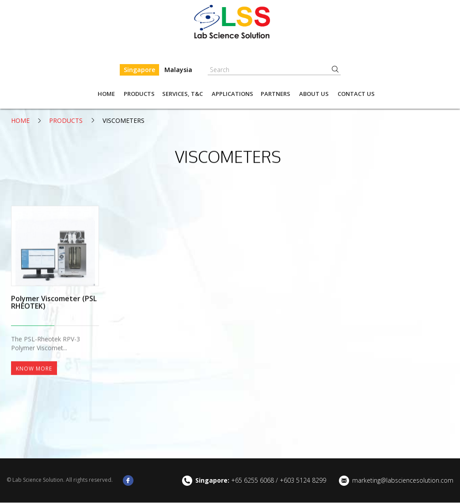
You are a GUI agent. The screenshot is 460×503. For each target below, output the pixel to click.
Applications (232, 94)
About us (314, 94)
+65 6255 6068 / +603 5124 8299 (260, 480)
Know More (34, 411)
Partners (275, 94)
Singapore (139, 69)
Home (106, 94)
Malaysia (178, 69)
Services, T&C (182, 94)
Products (139, 94)
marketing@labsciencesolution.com (402, 480)
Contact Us (356, 94)
